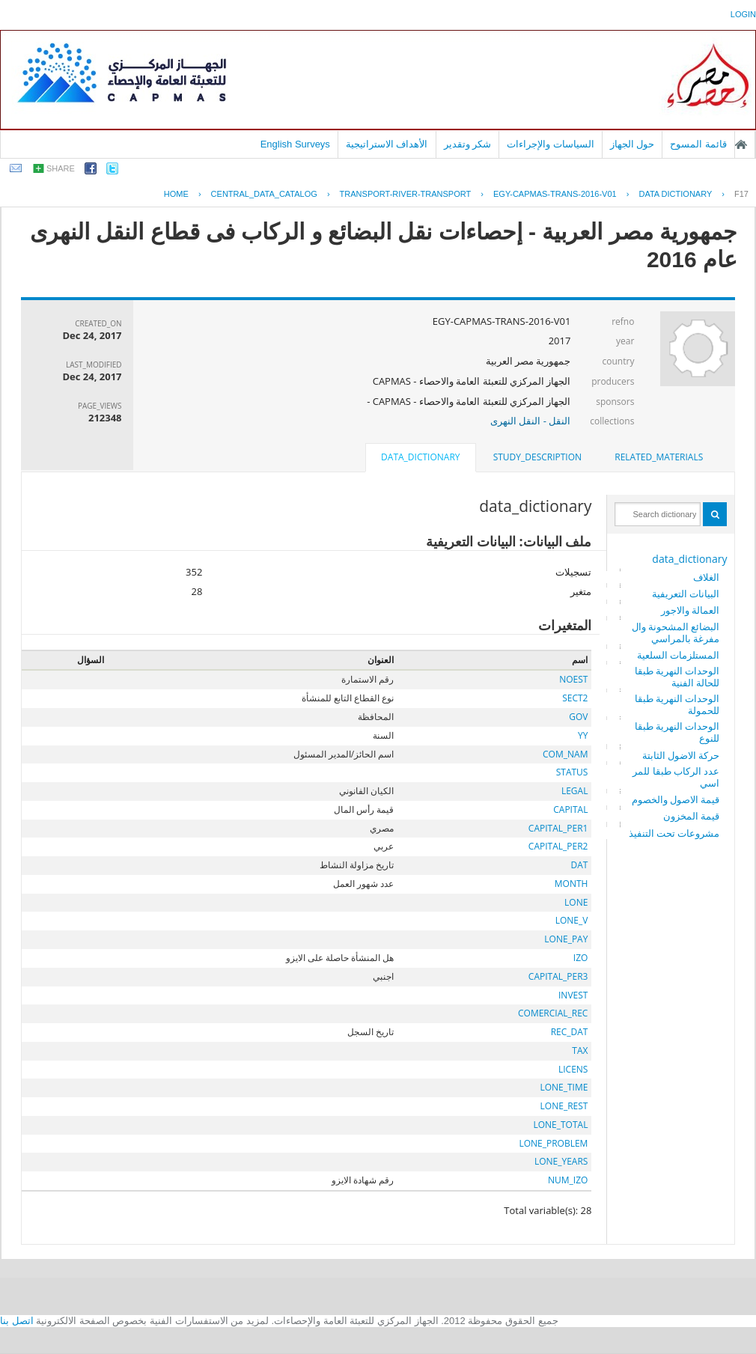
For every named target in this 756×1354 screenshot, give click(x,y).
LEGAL (574, 790)
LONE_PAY (566, 939)
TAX (580, 1050)
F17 (741, 193)
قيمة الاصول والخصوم (676, 799)
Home (176, 193)
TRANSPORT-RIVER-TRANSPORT (406, 193)
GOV (578, 716)
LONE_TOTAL (560, 1124)
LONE (576, 902)
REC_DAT (569, 1031)
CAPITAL (570, 809)
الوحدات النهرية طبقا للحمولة (677, 704)
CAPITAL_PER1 (558, 828)
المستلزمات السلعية (678, 655)
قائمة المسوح (698, 144)
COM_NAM (565, 754)
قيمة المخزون (691, 816)
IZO (580, 957)
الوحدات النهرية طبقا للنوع (677, 732)
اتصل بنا (17, 1320)
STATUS (572, 772)
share (60, 168)
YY (583, 735)
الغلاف (706, 577)
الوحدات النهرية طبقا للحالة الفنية (677, 677)
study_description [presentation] (537, 457)
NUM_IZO (568, 1180)
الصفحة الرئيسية (741, 144)
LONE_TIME (564, 1087)
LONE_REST (564, 1106)
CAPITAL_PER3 (558, 976)
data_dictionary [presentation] (420, 457)
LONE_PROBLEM (553, 1143)
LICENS (573, 1069)
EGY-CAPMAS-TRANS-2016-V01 (555, 193)
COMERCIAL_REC (553, 1013)
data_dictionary (689, 559)
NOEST (573, 679)
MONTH (571, 883)
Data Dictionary (675, 193)
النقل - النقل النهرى (530, 420)
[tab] (659, 457)
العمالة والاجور (690, 610)
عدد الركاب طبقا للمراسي (675, 777)
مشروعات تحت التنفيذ (674, 833)
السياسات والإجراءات (550, 144)
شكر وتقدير (468, 144)
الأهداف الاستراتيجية (387, 144)
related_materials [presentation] (659, 457)
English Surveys (295, 144)
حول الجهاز (632, 144)
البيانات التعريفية (685, 594)
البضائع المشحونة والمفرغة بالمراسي (676, 632)
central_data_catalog (264, 193)
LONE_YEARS (561, 1161)
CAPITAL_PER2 (558, 846)
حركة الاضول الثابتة (681, 755)
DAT (579, 865)
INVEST (573, 995)
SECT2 (575, 698)
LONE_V (571, 920)
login (743, 14)
